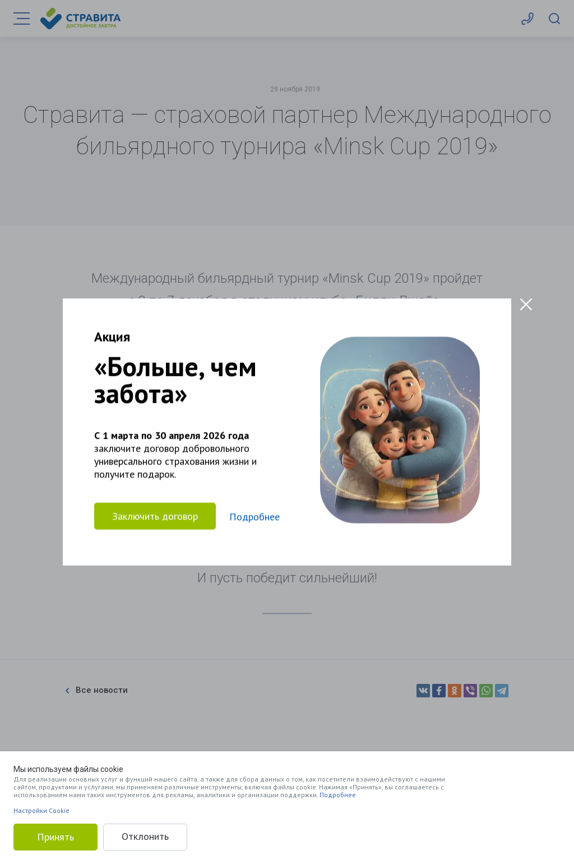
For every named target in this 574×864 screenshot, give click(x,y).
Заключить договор (155, 515)
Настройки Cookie (41, 810)
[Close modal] (526, 304)
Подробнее (338, 795)
